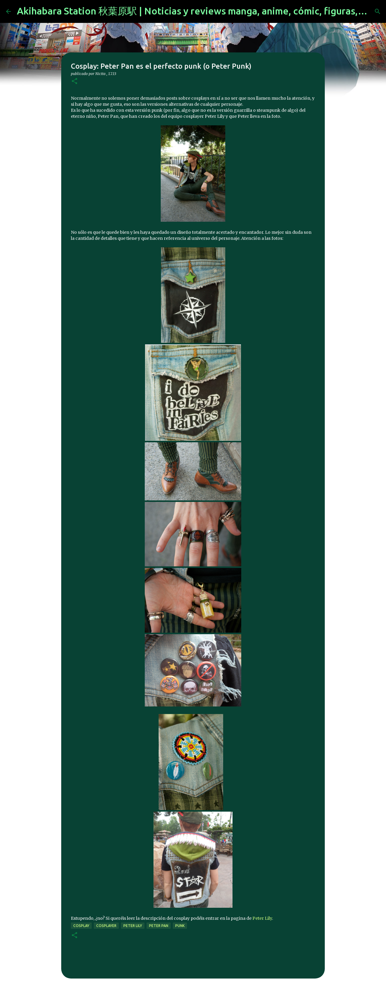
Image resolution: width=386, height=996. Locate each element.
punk (180, 926)
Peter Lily (262, 918)
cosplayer (106, 926)
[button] (74, 81)
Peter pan (158, 926)
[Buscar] (377, 11)
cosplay (81, 926)
